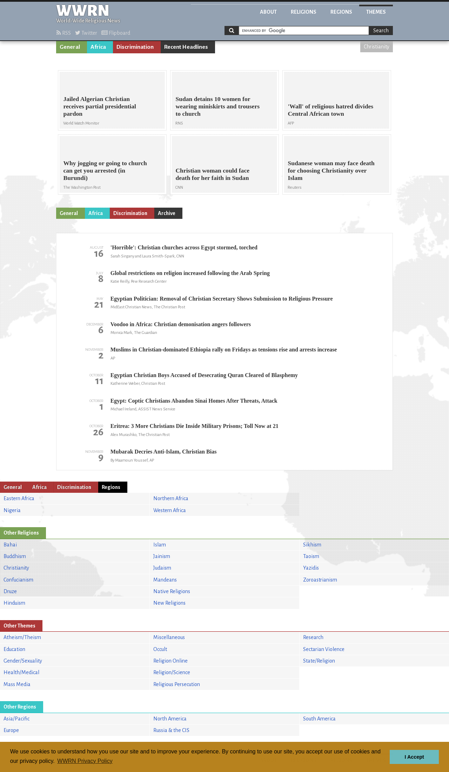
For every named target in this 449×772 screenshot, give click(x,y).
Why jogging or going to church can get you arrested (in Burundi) (105, 170)
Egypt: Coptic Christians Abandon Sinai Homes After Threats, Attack (193, 401)
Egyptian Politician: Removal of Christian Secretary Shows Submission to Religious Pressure (221, 299)
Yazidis (311, 568)
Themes (376, 12)
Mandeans (165, 580)
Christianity (376, 46)
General (70, 47)
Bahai (10, 545)
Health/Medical (21, 672)
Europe (11, 730)
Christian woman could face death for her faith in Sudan (212, 174)
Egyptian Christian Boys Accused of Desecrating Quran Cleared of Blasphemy (204, 375)
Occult (160, 649)
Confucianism (18, 580)
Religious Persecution (176, 684)
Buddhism (15, 556)
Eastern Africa (19, 498)
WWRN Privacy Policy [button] (84, 761)
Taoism (311, 556)
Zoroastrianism (320, 580)
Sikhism (312, 545)
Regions (341, 12)
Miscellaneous (169, 637)
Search (381, 30)
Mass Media (17, 684)
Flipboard (115, 33)
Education (14, 649)
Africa (98, 47)
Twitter (86, 33)
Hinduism (14, 603)
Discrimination (135, 47)
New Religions (169, 603)
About (268, 12)
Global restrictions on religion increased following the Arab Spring (190, 273)
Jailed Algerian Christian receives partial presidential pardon (99, 106)
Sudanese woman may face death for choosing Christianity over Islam (331, 170)
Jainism (161, 556)
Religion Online (170, 661)
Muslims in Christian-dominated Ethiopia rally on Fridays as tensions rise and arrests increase (223, 350)
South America (319, 718)
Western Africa (169, 510)
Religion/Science (171, 672)
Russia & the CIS (171, 730)
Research (313, 637)
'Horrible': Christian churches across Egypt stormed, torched (183, 247)
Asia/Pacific (16, 718)
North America (170, 718)
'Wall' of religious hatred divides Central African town (330, 110)
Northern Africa (170, 498)
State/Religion (319, 661)
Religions (303, 12)
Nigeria (12, 510)
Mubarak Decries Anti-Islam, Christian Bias (163, 452)
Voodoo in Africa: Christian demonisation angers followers (180, 324)
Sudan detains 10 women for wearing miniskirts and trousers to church (217, 106)
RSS (63, 33)
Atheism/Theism (22, 637)
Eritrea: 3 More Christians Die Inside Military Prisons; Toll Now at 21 (194, 426)
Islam (159, 545)
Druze (10, 591)
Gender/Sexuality (23, 661)
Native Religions (171, 591)
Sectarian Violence (323, 649)
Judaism (162, 568)
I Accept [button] (414, 757)
